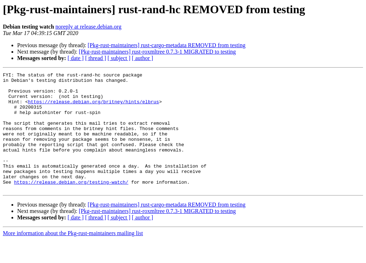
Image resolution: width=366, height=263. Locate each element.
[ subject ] (119, 58)
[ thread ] (95, 58)
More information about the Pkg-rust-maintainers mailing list (73, 257)
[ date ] (76, 58)
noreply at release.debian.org (88, 27)
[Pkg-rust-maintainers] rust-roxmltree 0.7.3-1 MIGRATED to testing (157, 52)
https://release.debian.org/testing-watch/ (71, 204)
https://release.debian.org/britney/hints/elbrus (93, 108)
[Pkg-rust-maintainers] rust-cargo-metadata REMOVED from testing (166, 45)
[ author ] (142, 58)
